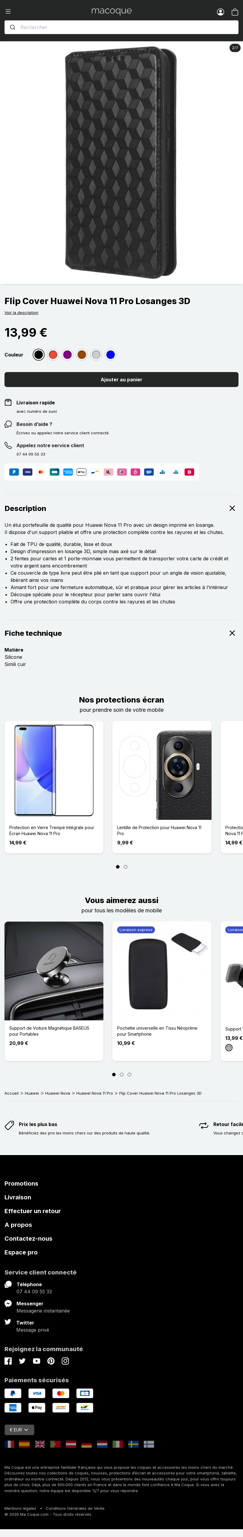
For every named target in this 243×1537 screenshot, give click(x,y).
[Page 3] (129, 1074)
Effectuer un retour (32, 1211)
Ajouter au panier (121, 380)
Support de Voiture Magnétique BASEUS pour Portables (49, 1031)
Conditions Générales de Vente (75, 1508)
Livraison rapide (35, 403)
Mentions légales (20, 1508)
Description (121, 508)
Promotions (21, 1183)
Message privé (32, 1330)
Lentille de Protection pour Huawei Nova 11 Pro (159, 830)
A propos (18, 1224)
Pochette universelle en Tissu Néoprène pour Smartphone (157, 1031)
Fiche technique (121, 633)
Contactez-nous (28, 1238)
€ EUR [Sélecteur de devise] (19, 1429)
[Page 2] (125, 867)
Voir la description (21, 312)
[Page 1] (118, 867)
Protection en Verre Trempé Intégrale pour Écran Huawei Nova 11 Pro (51, 830)
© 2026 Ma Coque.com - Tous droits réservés (47, 1514)
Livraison (17, 1197)
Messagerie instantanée (43, 1311)
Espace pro (21, 1252)
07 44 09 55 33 (34, 1292)
